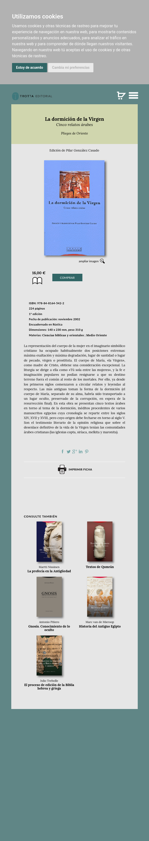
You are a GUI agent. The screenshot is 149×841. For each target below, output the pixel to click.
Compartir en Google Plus (75, 451)
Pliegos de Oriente (74, 133)
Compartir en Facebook (63, 451)
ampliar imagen (89, 261)
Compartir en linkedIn (81, 451)
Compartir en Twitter (69, 451)
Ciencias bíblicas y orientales (63, 335)
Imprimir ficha (80, 469)
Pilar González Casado (82, 150)
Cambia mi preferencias (71, 68)
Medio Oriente (96, 335)
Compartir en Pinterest (87, 451)
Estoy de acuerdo (29, 68)
